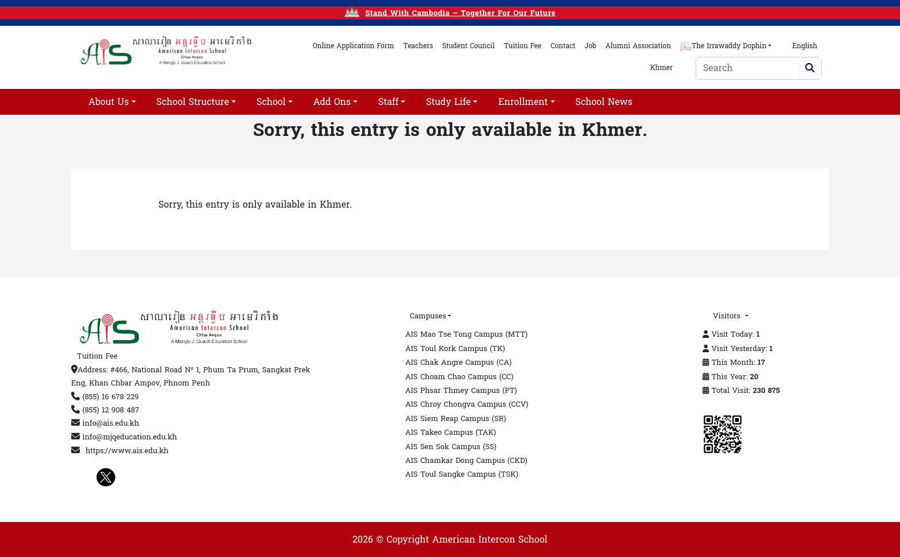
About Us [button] (108, 102)
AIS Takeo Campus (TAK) (450, 432)
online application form (353, 46)
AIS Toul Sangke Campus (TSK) (461, 474)
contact (562, 46)
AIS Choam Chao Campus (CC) (459, 377)
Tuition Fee (97, 356)
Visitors (728, 316)
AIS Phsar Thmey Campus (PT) (461, 391)
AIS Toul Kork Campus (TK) (455, 349)
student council (468, 46)
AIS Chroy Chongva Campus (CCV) (467, 404)
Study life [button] (448, 102)
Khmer (660, 67)
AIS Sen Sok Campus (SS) (450, 447)
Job (590, 46)
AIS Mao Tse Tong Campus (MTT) (466, 334)
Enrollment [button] (523, 102)
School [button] (271, 102)
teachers (418, 46)
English (804, 46)
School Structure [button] (193, 102)
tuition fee (522, 46)
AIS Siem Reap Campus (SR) (455, 419)
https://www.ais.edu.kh (127, 451)
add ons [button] (332, 102)
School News (604, 102)
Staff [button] (388, 102)
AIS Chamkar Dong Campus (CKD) (466, 461)
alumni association (638, 46)
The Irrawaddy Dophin (723, 46)
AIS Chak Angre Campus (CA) (458, 362)
